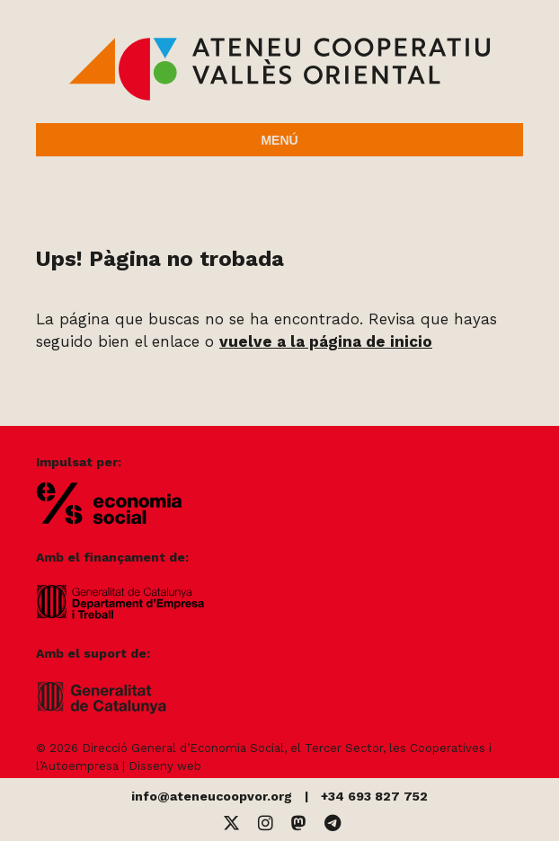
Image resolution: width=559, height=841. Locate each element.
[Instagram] (265, 823)
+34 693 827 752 (374, 796)
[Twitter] (231, 823)
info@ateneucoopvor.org (211, 796)
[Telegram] (332, 823)
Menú (279, 140)
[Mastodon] (298, 823)
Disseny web (165, 766)
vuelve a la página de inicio (325, 341)
